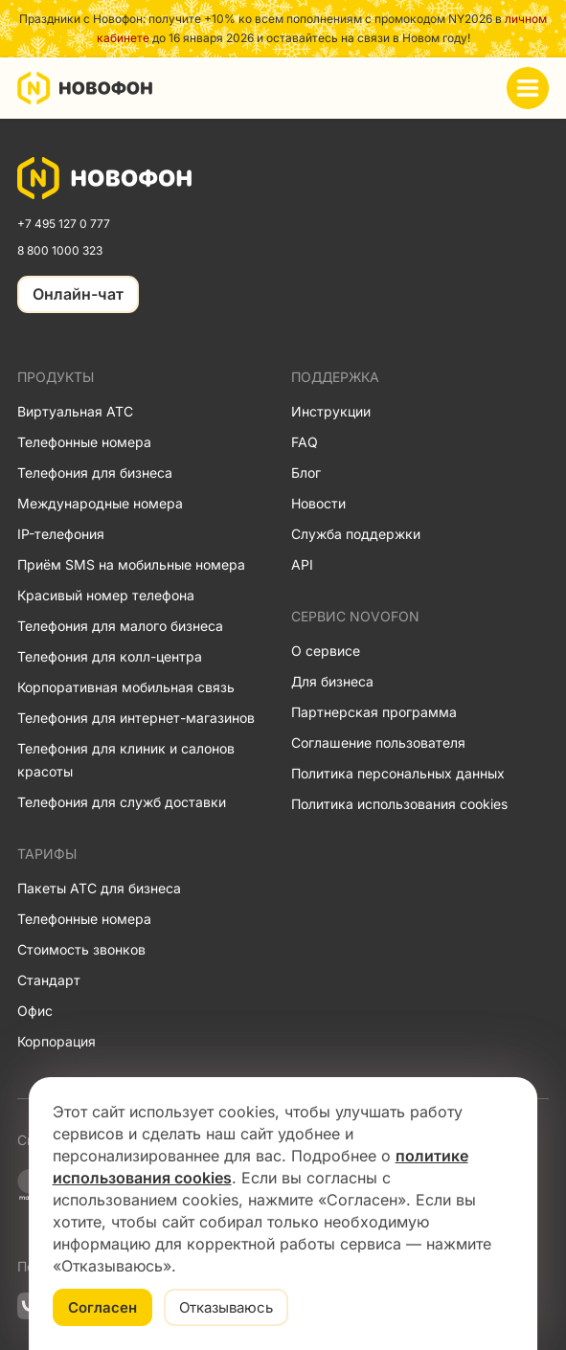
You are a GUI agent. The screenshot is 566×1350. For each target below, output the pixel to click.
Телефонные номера (84, 442)
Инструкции (331, 411)
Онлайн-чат (78, 294)
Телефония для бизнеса (94, 472)
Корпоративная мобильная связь (126, 687)
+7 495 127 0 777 (63, 223)
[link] (104, 178)
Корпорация (56, 1041)
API (302, 564)
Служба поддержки (355, 534)
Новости (318, 503)
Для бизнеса (332, 681)
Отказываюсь (226, 1307)
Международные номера (100, 503)
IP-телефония (60, 534)
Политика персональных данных (398, 773)
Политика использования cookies (399, 804)
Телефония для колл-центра (109, 656)
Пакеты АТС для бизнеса (99, 888)
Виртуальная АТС (75, 411)
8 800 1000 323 (59, 250)
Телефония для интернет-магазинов (136, 717)
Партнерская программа (374, 712)
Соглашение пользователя (378, 742)
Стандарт (48, 980)
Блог (306, 472)
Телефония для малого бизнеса (120, 626)
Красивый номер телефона (105, 595)
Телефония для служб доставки (121, 802)
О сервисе (325, 650)
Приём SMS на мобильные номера (131, 564)
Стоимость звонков (81, 949)
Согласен (102, 1307)
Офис (35, 1010)
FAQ (304, 442)
